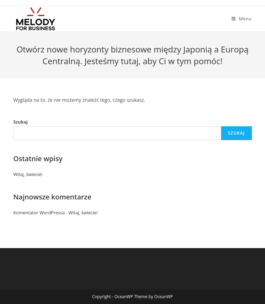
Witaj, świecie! (27, 174)
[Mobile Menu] (242, 18)
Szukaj (20, 122)
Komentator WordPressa (39, 212)
